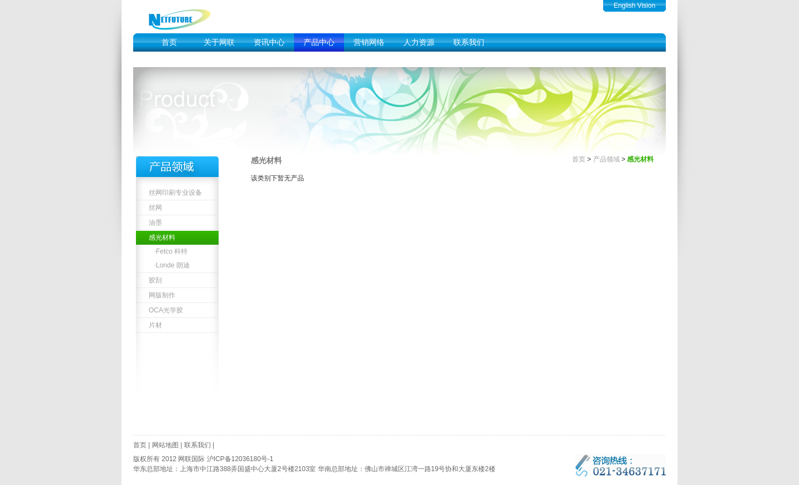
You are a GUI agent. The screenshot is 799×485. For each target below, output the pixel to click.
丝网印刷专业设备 (175, 192)
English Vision (634, 5)
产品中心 (319, 42)
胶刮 (155, 280)
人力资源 (418, 42)
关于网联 (219, 42)
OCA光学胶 (166, 310)
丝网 (155, 207)
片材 (155, 325)
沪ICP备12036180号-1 (240, 459)
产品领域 (606, 159)
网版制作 (162, 295)
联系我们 (468, 42)
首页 (169, 42)
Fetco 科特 (172, 251)
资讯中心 (269, 42)
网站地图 (165, 445)
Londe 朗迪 (173, 265)
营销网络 (369, 42)
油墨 (155, 222)
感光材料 (162, 237)
